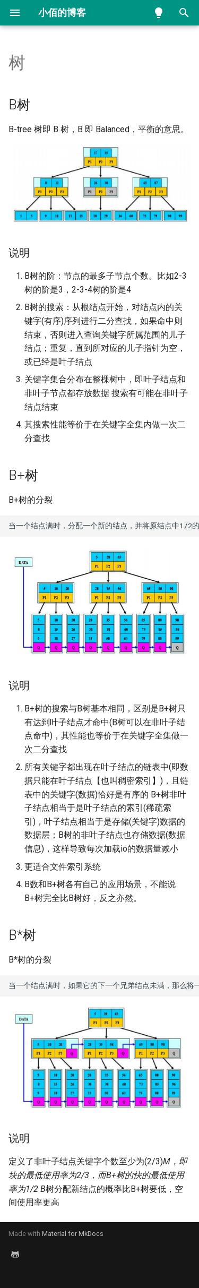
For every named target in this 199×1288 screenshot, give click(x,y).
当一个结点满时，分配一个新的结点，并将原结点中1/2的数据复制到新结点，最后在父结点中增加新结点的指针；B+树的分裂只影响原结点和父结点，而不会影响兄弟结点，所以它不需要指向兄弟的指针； (103, 525)
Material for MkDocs (72, 1234)
